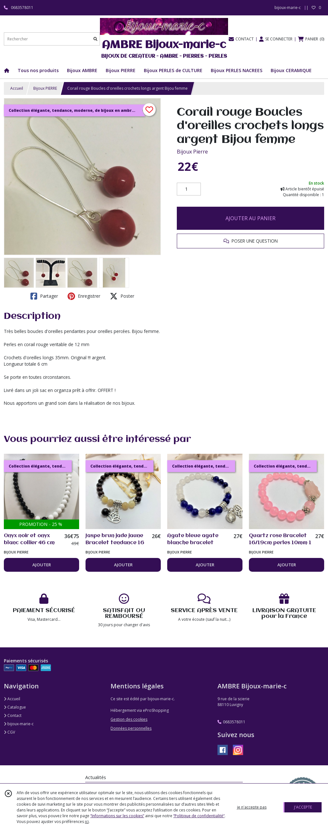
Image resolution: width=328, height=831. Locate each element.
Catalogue (15, 707)
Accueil (16, 88)
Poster (122, 296)
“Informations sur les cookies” (117, 816)
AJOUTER (41, 565)
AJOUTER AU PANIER (250, 218)
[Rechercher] (95, 39)
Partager (44, 296)
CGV (9, 732)
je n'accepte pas (251, 807)
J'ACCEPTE (303, 807)
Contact (12, 715)
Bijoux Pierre (192, 151)
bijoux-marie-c (19, 724)
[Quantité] (189, 189)
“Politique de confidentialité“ (199, 816)
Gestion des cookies (129, 719)
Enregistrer (84, 296)
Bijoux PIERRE (45, 88)
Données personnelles (131, 728)
